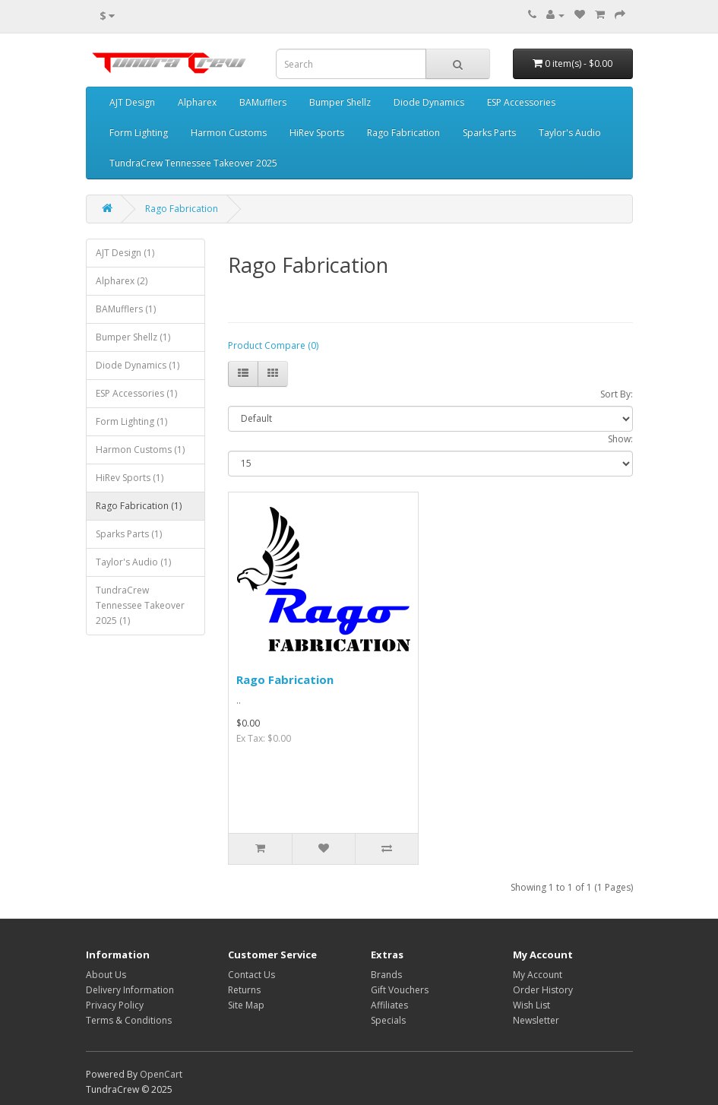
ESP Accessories (521, 102)
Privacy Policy (115, 1005)
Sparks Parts (489, 132)
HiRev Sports (316, 132)
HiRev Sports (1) (129, 477)
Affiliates (389, 1005)
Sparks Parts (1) (129, 533)
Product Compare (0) (273, 345)
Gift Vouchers (400, 989)
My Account (537, 974)
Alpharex (197, 102)
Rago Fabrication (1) (139, 505)
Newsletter (536, 1020)
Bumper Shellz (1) (133, 337)
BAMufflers (262, 102)
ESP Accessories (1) (136, 393)
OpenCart (161, 1074)
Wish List (531, 1005)
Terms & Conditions (129, 1020)
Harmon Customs (229, 132)
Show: (620, 438)
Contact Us (251, 974)
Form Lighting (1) (131, 421)
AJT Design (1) (125, 252)
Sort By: (616, 394)
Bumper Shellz (340, 102)
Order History (543, 989)
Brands (386, 974)
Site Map (246, 1005)
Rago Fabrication (403, 132)
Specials (388, 1020)
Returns (244, 989)
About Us (106, 974)
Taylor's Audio (570, 132)
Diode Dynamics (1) (137, 365)
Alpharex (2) (121, 280)
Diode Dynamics (429, 102)
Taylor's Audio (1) (133, 562)
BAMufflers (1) (126, 308)
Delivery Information (130, 989)
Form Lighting (138, 132)
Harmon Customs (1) (140, 449)
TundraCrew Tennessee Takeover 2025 (193, 163)
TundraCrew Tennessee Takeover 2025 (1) (140, 605)
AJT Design (132, 102)
